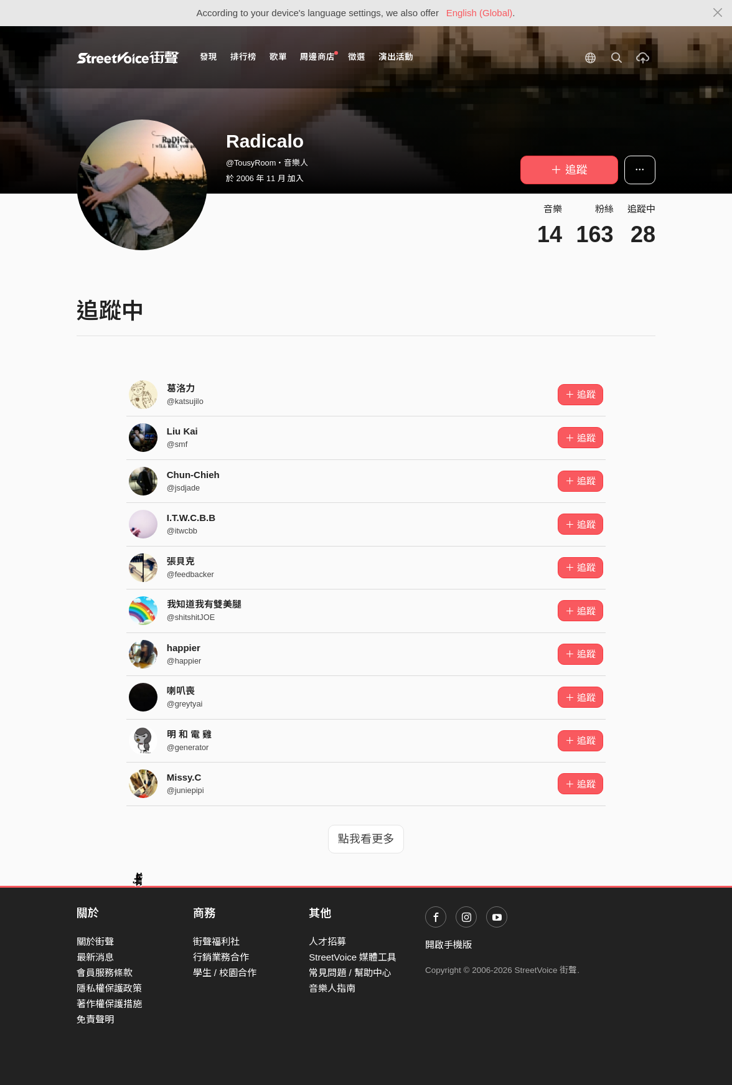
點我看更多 (366, 839)
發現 (208, 57)
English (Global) (479, 12)
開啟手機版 (448, 944)
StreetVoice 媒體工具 (352, 957)
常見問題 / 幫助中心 (350, 972)
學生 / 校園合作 (225, 972)
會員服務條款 (105, 972)
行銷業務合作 (221, 957)
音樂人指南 (332, 988)
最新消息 (95, 957)
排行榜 (243, 57)
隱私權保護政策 (109, 988)
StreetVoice (128, 57)
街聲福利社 (216, 941)
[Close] (718, 13)
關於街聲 (95, 941)
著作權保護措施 (109, 1003)
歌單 (278, 57)
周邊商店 (319, 56)
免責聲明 (95, 1019)
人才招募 (327, 941)
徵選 (356, 57)
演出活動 (395, 57)
